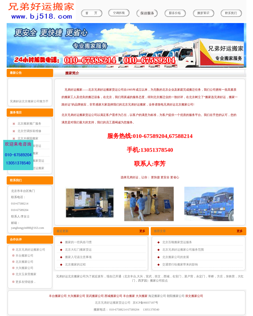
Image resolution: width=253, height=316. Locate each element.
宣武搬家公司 (95, 296)
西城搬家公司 (113, 296)
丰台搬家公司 (58, 296)
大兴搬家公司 (76, 296)
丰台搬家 (129, 296)
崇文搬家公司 (194, 296)
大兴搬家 (142, 296)
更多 (142, 231)
